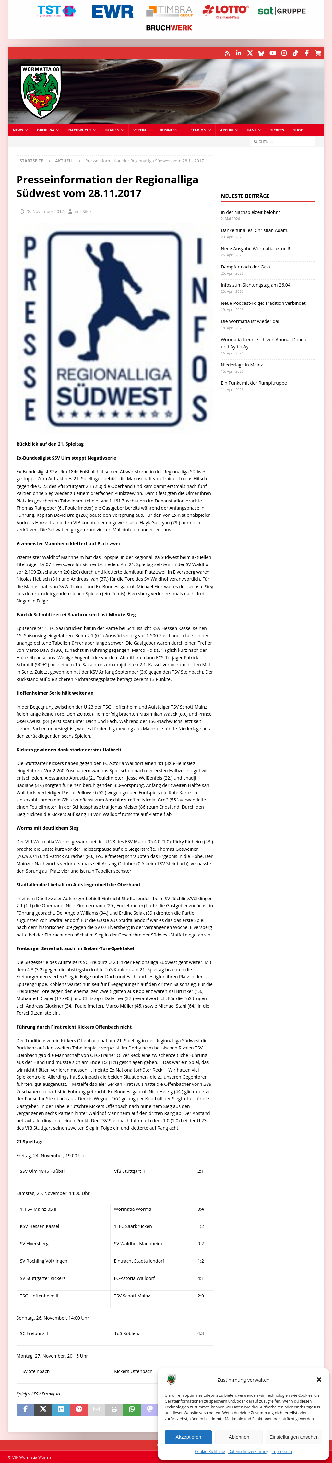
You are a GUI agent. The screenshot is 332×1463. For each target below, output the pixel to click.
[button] (319, 1379)
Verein (139, 129)
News (18, 129)
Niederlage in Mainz (242, 364)
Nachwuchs (79, 129)
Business (168, 129)
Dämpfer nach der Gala (245, 266)
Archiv (226, 129)
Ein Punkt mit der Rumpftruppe (254, 382)
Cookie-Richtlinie (210, 1451)
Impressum (282, 1451)
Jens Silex (83, 211)
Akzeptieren (188, 1437)
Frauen (112, 129)
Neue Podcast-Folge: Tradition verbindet (263, 302)
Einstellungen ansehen (294, 1437)
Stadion (199, 129)
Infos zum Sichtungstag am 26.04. (256, 284)
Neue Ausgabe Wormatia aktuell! (255, 248)
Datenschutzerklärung (248, 1451)
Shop (298, 129)
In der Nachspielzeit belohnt (250, 211)
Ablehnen (239, 1437)
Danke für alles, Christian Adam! (254, 230)
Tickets (277, 129)
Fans (251, 129)
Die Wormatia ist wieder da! (250, 320)
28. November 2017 (45, 211)
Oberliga (45, 129)
